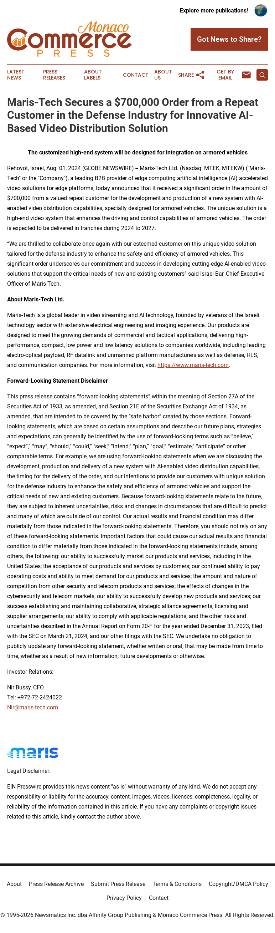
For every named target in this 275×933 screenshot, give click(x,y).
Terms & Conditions (177, 884)
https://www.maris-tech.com (193, 365)
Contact (136, 75)
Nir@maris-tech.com (32, 707)
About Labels (93, 75)
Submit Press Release (118, 884)
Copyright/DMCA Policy (238, 884)
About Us (163, 75)
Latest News (16, 75)
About (14, 884)
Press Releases (54, 75)
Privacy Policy (124, 897)
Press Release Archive (56, 884)
